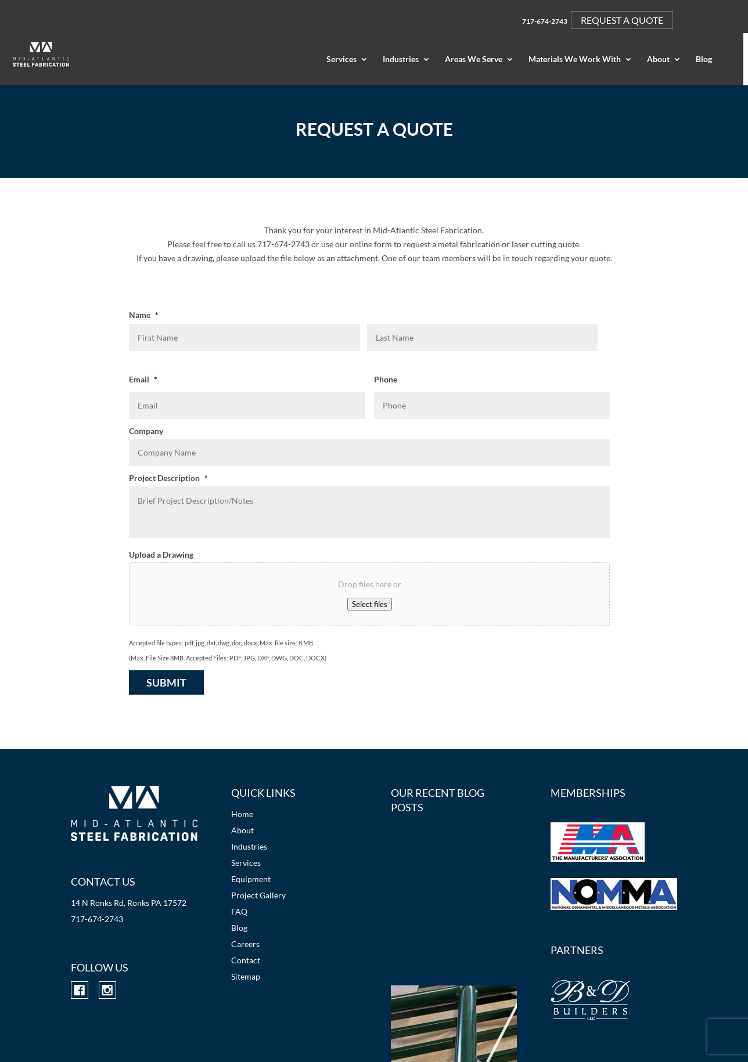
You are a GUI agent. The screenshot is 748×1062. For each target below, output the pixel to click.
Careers (245, 944)
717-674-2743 (544, 21)
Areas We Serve (473, 59)
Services (341, 59)
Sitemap (245, 976)
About (658, 59)
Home (242, 814)
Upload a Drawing (161, 554)
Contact (245, 960)
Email (143, 379)
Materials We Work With (574, 59)
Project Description (168, 478)
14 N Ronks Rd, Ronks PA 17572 (128, 903)
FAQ (239, 911)
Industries (401, 59)
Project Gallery (258, 895)
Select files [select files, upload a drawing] (369, 604)
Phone (385, 379)
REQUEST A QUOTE (622, 20)
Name (144, 315)
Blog (704, 59)
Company (146, 431)
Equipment (251, 879)
